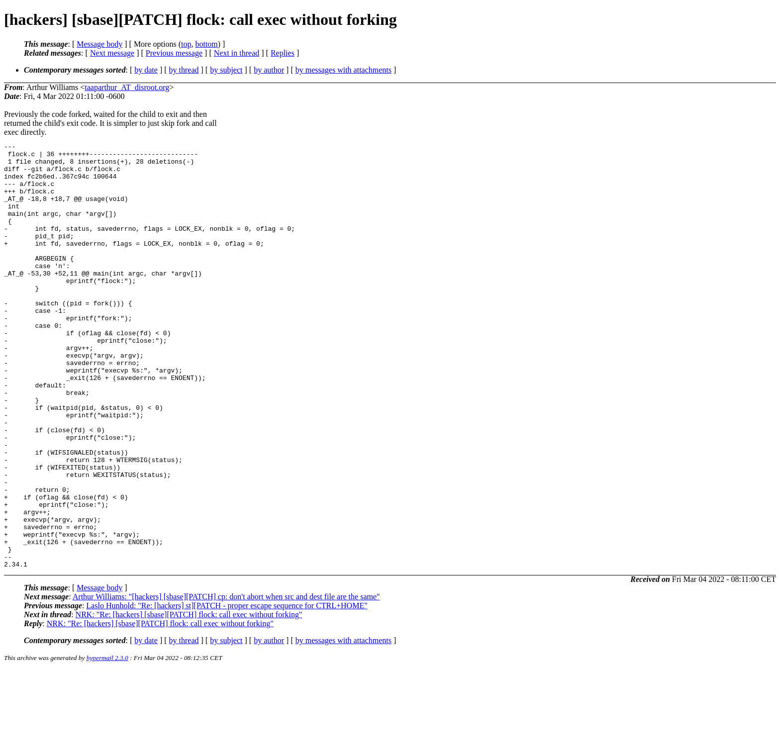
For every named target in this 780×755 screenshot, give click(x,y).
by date (146, 70)
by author (269, 70)
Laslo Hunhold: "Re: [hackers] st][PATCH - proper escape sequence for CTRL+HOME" (226, 690)
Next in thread (237, 53)
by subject (226, 70)
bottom (206, 44)
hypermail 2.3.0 (107, 743)
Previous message (174, 53)
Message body (99, 44)
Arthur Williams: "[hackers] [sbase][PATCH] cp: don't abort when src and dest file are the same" (226, 681)
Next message (112, 53)
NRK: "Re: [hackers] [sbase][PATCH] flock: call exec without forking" (189, 699)
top (186, 44)
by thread (184, 70)
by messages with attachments (343, 70)
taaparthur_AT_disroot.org (127, 87)
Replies (282, 53)
